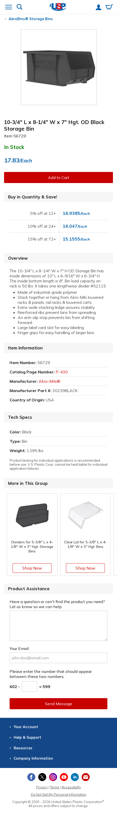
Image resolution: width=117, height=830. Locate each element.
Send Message (58, 703)
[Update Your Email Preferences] (86, 777)
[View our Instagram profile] (53, 777)
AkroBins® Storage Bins (31, 19)
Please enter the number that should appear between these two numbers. (51, 674)
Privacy (42, 787)
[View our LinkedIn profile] (75, 777)
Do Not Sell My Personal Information (58, 794)
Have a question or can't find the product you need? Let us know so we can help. (57, 604)
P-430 (62, 371)
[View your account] (98, 8)
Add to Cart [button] (58, 177)
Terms (54, 787)
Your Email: (19, 648)
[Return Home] (58, 7)
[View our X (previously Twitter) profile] (42, 777)
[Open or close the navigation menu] (8, 8)
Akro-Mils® (49, 381)
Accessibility (71, 787)
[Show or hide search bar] (19, 7)
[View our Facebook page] (31, 777)
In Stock (14, 147)
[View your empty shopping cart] (109, 7)
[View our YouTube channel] (64, 777)
